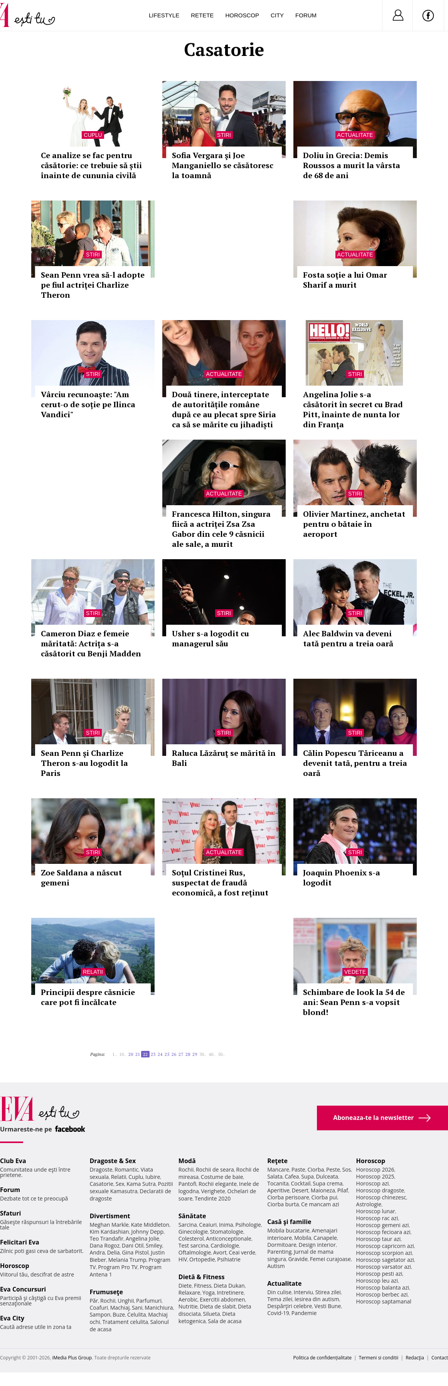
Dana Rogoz (104, 1245)
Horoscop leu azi (377, 1280)
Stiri (224, 135)
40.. (212, 1054)
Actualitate (355, 135)
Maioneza (323, 1190)
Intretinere (230, 1292)
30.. (202, 1054)
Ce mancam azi (320, 1204)
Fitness (203, 1285)
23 (153, 1054)
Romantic (126, 1169)
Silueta (211, 1313)
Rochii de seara (215, 1169)
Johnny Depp (147, 1231)
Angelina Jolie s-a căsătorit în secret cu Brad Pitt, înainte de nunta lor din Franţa (353, 409)
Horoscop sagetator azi (385, 1259)
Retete (202, 15)
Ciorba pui (324, 1197)
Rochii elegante (218, 1183)
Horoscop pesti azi (379, 1273)
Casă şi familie (289, 1221)
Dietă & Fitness (202, 1277)
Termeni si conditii (379, 1357)
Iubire (152, 1176)
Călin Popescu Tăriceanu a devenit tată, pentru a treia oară (355, 763)
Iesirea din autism (317, 1299)
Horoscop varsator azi (383, 1266)
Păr (93, 1300)
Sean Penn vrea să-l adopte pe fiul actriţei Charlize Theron (93, 285)
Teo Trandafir (106, 1238)
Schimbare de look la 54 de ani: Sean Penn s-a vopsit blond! (354, 1002)
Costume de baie (222, 1176)
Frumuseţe (106, 1292)
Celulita (136, 1314)
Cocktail (300, 1183)
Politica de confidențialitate (322, 1357)
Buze (119, 1314)
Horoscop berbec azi (382, 1294)
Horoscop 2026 (375, 1169)
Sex (120, 1183)
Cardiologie (225, 1245)
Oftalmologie (195, 1252)
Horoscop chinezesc (381, 1197)
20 (130, 1054)
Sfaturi (10, 1213)
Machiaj (120, 1307)
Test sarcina (194, 1245)
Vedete (355, 972)
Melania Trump (127, 1259)
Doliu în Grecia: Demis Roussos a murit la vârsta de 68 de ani (351, 165)
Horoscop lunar (375, 1211)
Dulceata (327, 1176)
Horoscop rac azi (377, 1218)
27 (181, 1054)
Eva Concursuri (23, 1289)
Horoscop (242, 15)
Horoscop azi (372, 1183)
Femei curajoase (330, 1259)
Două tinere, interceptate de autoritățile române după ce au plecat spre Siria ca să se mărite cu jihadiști (224, 409)
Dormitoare (281, 1244)
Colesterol (191, 1238)
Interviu (303, 1292)
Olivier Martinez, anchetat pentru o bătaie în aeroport (354, 524)
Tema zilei (279, 1299)
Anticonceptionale (228, 1238)
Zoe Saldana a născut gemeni (81, 877)
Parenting (279, 1251)
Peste (333, 1169)
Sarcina (188, 1224)
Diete (185, 1285)
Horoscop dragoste (380, 1190)
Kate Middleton (150, 1224)
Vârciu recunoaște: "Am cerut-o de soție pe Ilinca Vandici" (88, 404)
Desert (300, 1190)
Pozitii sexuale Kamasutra (131, 1187)
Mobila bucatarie (288, 1230)
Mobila (302, 1237)
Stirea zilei (328, 1292)
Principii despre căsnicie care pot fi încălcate (88, 997)
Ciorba (315, 1169)
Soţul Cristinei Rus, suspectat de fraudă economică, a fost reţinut (220, 882)
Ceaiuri (208, 1224)
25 (167, 1054)
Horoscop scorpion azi (384, 1252)
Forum (306, 15)
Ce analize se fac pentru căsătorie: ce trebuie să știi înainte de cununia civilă (91, 165)
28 (187, 1054)
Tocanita (278, 1183)
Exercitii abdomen (222, 1299)
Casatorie (101, 1183)
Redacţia (415, 1357)
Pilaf (342, 1190)
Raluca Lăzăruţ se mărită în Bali (224, 758)
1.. (114, 1054)
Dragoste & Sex (112, 1161)
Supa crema (327, 1183)
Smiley (154, 1245)
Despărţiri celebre (289, 1306)
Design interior (316, 1244)
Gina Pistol (135, 1252)
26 (174, 1054)
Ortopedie (202, 1259)
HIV (183, 1259)
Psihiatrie (229, 1259)
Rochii (107, 1300)
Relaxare (189, 1292)
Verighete (213, 1191)
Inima (226, 1224)
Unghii (126, 1300)
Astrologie (369, 1204)
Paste (298, 1169)
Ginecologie (193, 1231)
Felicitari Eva (19, 1242)
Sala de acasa (224, 1321)
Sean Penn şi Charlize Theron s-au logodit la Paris (84, 763)
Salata (275, 1176)
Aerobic (188, 1299)
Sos (346, 1169)
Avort (220, 1252)
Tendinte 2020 (213, 1198)
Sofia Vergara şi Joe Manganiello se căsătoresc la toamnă (222, 165)
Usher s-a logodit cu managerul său (210, 638)
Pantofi (187, 1183)
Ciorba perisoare (288, 1197)
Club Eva (13, 1161)
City (277, 15)
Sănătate (192, 1216)
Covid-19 (278, 1313)
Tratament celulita (125, 1321)
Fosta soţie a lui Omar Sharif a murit (345, 280)
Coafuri (98, 1307)
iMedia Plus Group (72, 1357)
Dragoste (100, 1169)
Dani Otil (133, 1245)
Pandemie (304, 1313)
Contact (439, 1357)
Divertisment (109, 1216)
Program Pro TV (118, 1267)
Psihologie (248, 1224)
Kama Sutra (140, 1183)
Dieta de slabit (218, 1306)
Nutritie (188, 1306)
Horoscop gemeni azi (382, 1225)
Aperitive (278, 1190)
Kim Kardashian (109, 1231)
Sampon (99, 1314)
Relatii (93, 972)
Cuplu (93, 135)
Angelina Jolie (142, 1238)
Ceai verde (242, 1252)
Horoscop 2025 (375, 1176)
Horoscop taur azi (378, 1239)
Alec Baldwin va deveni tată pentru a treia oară (348, 638)
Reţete (277, 1161)
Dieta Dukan (229, 1285)
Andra (97, 1252)
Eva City (12, 1318)
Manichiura (159, 1307)
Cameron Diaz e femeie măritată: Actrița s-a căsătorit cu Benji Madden (91, 643)
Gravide (298, 1259)
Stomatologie (226, 1231)
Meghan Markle (109, 1224)
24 (160, 1054)
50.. (221, 1054)
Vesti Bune (327, 1306)
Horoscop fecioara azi (383, 1232)
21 (137, 1054)
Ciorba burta (283, 1204)
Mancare (278, 1169)
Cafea (292, 1176)
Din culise (279, 1292)
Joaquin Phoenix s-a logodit (341, 877)
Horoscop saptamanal (383, 1301)
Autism (276, 1266)
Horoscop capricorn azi (385, 1245)
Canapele (325, 1237)
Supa (307, 1176)
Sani (137, 1307)
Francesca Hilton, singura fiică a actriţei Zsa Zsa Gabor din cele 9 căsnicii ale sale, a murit (221, 529)
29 (194, 1054)
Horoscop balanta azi (382, 1287)
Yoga (208, 1292)
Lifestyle (164, 15)
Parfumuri (149, 1300)
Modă (187, 1161)
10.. (122, 1054)
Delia (113, 1252)
